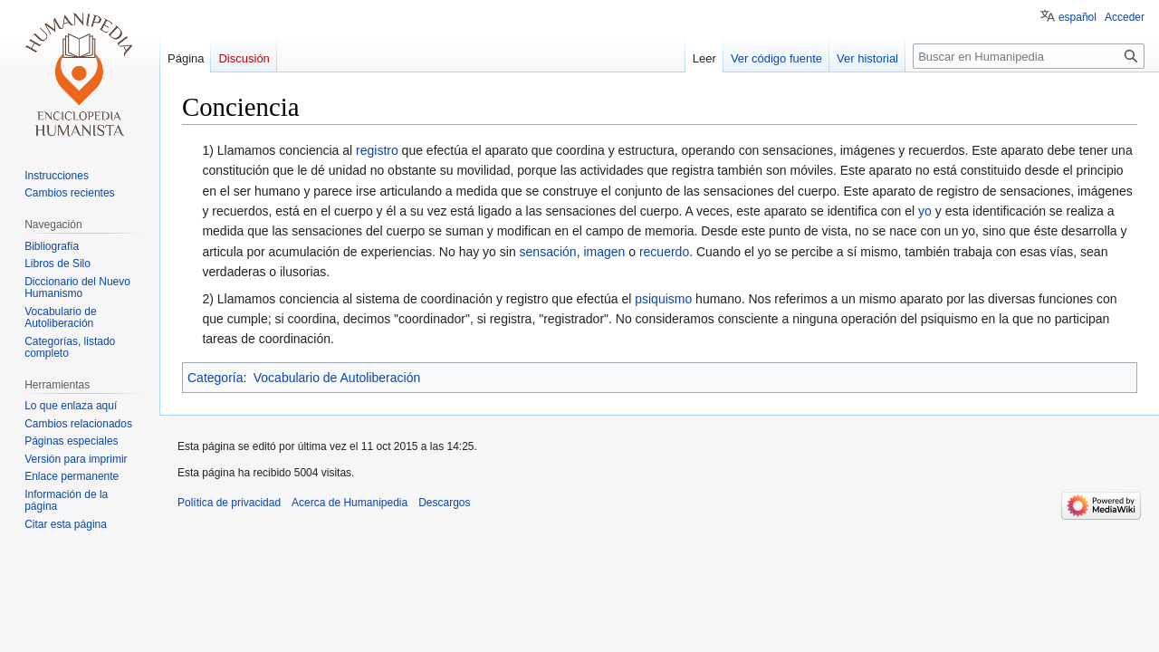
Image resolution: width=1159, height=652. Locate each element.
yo (925, 211)
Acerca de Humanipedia (349, 502)
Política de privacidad (229, 502)
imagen (604, 251)
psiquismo (663, 299)
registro (377, 150)
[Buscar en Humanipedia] (1029, 56)
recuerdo (664, 251)
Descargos (444, 502)
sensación (548, 251)
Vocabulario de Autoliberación (337, 377)
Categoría (215, 377)
